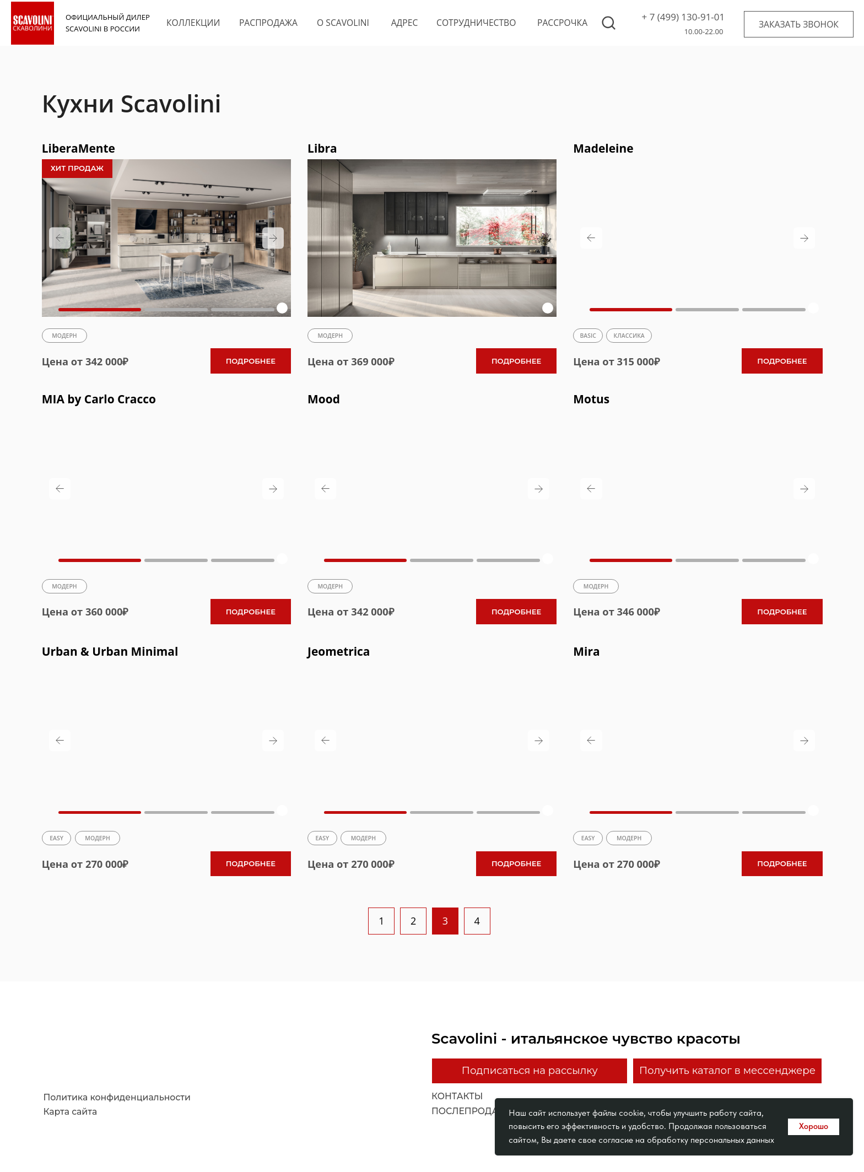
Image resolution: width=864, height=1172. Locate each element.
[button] (799, 24)
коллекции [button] (193, 23)
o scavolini (343, 23)
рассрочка (562, 23)
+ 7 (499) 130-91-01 (683, 16)
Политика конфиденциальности (116, 1097)
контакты (457, 1097)
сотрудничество (476, 23)
